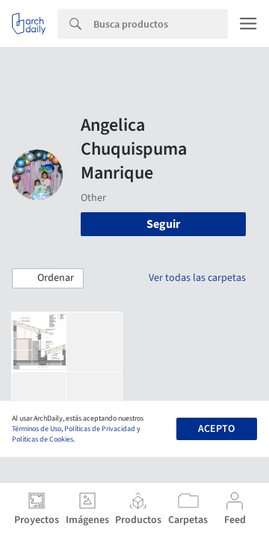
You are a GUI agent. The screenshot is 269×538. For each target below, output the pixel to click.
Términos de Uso (36, 429)
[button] (48, 278)
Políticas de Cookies (42, 439)
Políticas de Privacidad (99, 429)
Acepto (216, 428)
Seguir (163, 224)
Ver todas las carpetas (197, 277)
